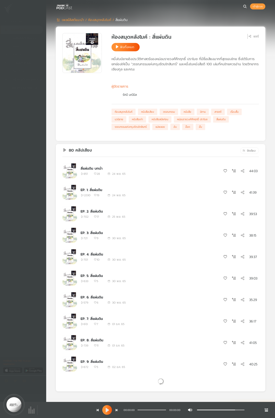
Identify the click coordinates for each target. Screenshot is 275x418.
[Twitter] (16, 381)
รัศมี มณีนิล (130, 95)
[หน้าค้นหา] (245, 6)
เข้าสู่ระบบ (258, 6)
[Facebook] (7, 381)
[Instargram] (34, 381)
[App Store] (13, 370)
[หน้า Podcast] (73, 6)
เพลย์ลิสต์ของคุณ (20, 37)
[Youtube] (25, 381)
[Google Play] (33, 370)
